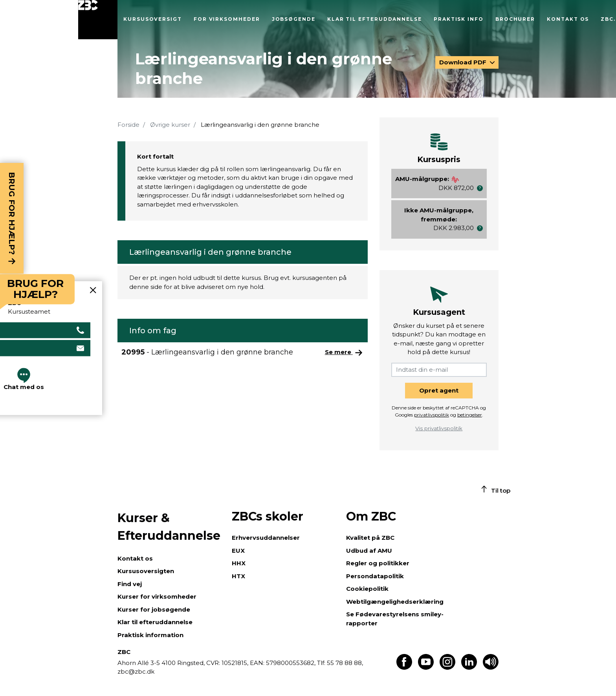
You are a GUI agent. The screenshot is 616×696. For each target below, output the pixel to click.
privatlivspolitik (431, 415)
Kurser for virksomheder (156, 596)
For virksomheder (227, 19)
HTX (238, 576)
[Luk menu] (97, 19)
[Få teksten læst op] (491, 667)
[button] (480, 188)
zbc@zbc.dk (135, 671)
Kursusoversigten (145, 571)
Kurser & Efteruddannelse (168, 527)
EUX (238, 550)
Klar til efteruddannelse (374, 19)
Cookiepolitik (367, 588)
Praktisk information (150, 635)
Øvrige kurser (170, 124)
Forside (128, 124)
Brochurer (515, 19)
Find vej (129, 584)
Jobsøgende (293, 19)
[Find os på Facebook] (404, 667)
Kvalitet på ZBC (370, 537)
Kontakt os (568, 19)
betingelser (469, 415)
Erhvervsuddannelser (266, 537)
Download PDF (463, 62)
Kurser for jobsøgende (153, 609)
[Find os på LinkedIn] (469, 667)
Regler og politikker (377, 563)
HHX (239, 563)
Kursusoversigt (152, 19)
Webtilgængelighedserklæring (395, 601)
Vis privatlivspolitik (438, 428)
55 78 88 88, (344, 663)
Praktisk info (459, 19)
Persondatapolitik (375, 576)
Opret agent (438, 390)
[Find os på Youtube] (426, 667)
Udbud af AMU (369, 550)
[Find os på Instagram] (447, 667)
